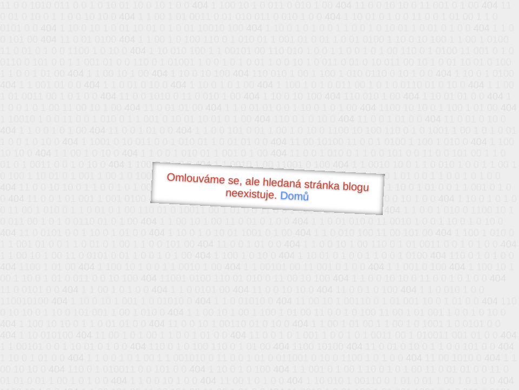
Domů (294, 196)
